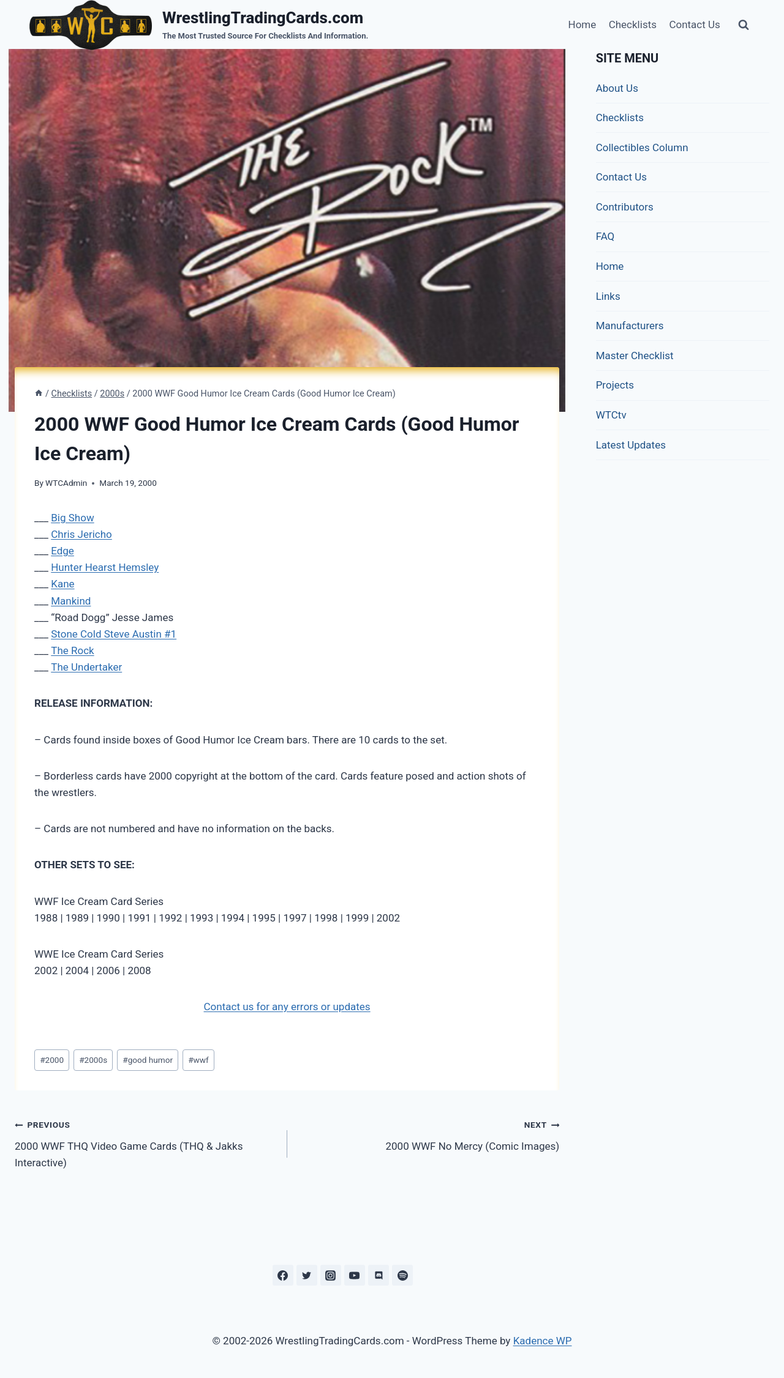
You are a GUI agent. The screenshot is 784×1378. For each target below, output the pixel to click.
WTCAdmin (66, 483)
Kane (62, 584)
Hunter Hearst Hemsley (105, 567)
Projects (615, 385)
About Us (617, 88)
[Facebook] (283, 1275)
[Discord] (378, 1275)
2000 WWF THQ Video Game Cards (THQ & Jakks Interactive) (146, 1142)
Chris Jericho (81, 534)
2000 (52, 1060)
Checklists (633, 24)
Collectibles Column (642, 147)
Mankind (71, 601)
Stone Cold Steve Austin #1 (113, 634)
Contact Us (694, 24)
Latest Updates (631, 445)
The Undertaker (86, 667)
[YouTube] (354, 1275)
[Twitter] (306, 1275)
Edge (62, 551)
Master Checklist (635, 355)
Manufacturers (630, 325)
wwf (198, 1060)
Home (582, 24)
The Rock (72, 650)
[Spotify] (402, 1275)
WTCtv (611, 415)
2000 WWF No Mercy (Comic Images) (429, 1134)
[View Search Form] (744, 25)
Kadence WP (542, 1341)
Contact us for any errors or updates (287, 1006)
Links (608, 296)
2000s (93, 1060)
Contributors (625, 207)
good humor (148, 1060)
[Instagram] (330, 1275)
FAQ (605, 236)
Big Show (72, 518)
